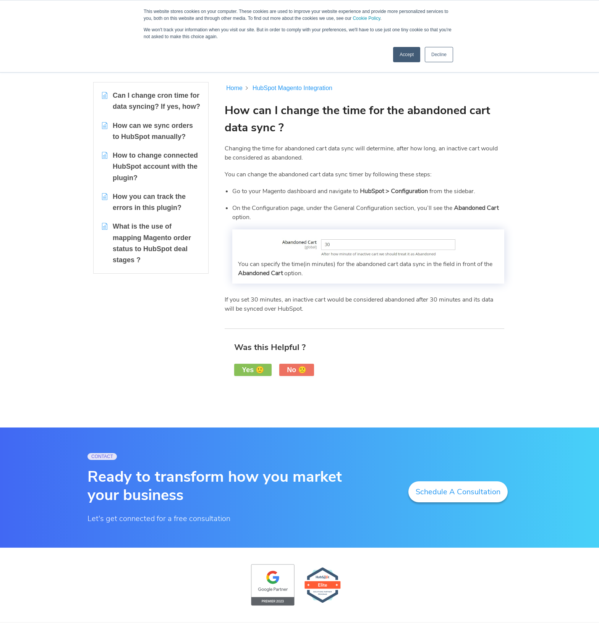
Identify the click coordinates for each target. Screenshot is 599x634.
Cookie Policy (366, 18)
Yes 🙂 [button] (253, 370)
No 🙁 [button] (296, 370)
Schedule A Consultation (458, 492)
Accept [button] (407, 54)
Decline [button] (439, 54)
